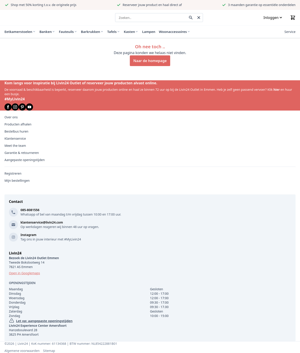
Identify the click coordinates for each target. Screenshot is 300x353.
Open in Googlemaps (24, 273)
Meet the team (15, 145)
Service (290, 31)
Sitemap (49, 351)
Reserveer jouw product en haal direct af (152, 5)
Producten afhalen (17, 124)
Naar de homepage (150, 60)
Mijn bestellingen (17, 180)
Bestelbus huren (16, 131)
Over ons (11, 117)
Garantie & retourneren (21, 153)
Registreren (12, 173)
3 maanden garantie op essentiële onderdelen (262, 5)
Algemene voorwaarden (21, 351)
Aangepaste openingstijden (24, 160)
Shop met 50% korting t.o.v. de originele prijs (44, 5)
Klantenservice (15, 138)
